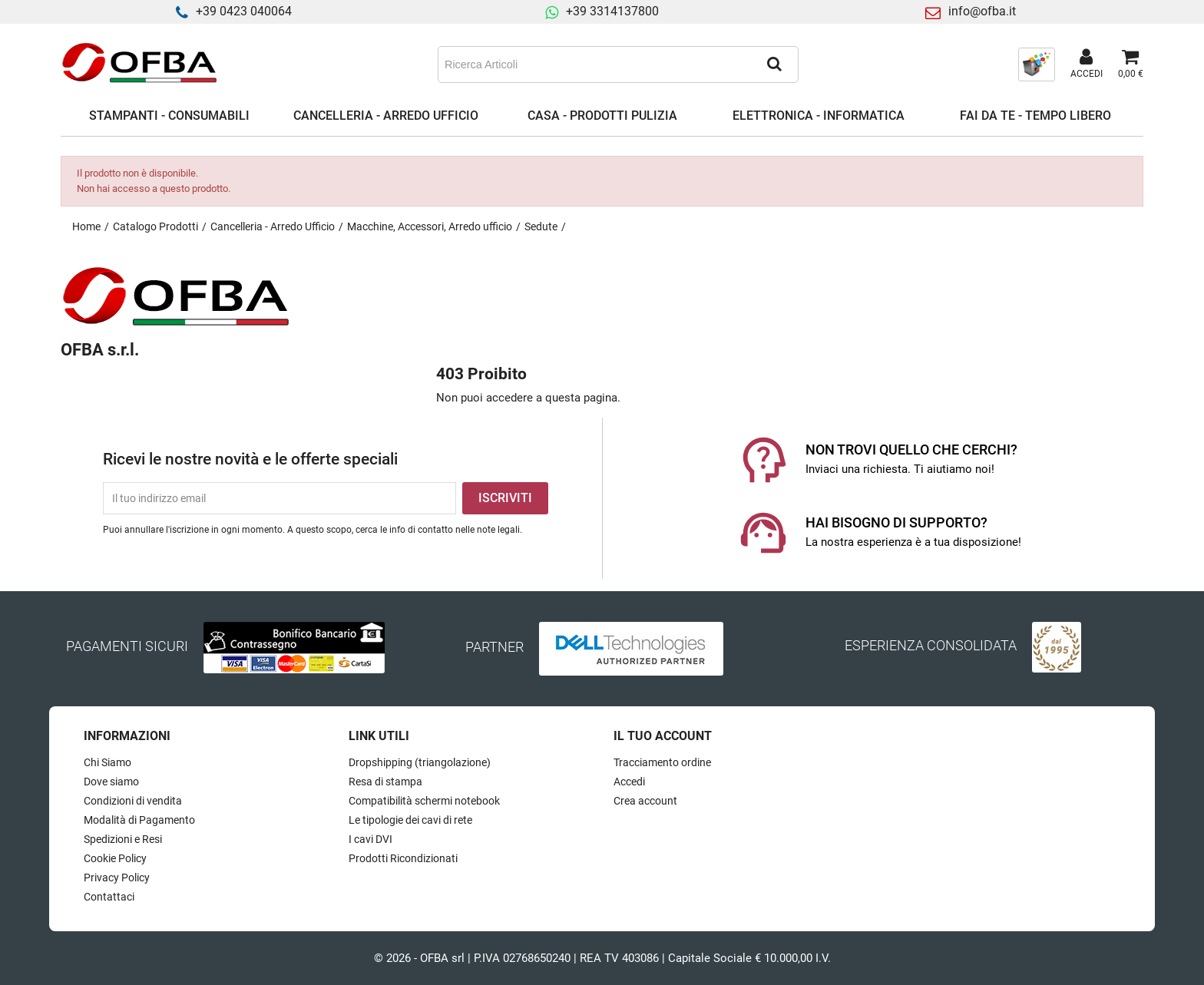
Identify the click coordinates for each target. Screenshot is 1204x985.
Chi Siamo (107, 762)
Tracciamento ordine (662, 762)
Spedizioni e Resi (123, 839)
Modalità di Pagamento (139, 820)
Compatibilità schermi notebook (424, 801)
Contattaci (109, 897)
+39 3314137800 (612, 11)
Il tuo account (663, 736)
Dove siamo (111, 781)
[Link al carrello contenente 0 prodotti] (1130, 64)
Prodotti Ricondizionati (403, 858)
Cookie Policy (115, 858)
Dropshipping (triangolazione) (420, 762)
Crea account (645, 801)
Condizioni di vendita (133, 801)
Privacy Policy (117, 877)
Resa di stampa (385, 781)
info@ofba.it (982, 11)
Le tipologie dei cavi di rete (410, 820)
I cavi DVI (370, 839)
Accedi (629, 781)
